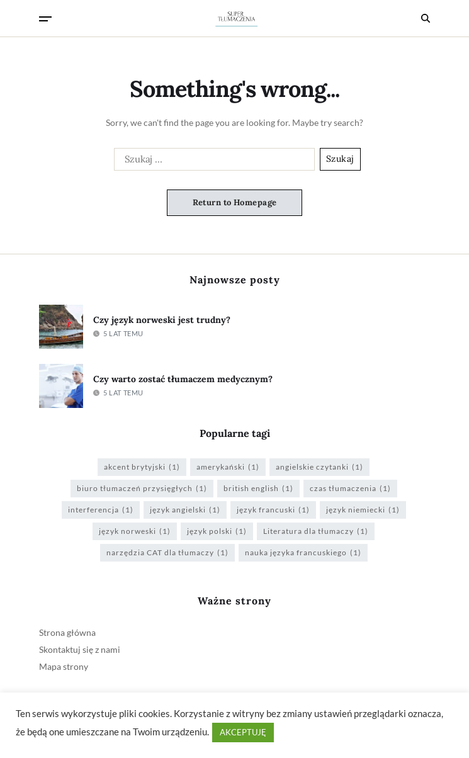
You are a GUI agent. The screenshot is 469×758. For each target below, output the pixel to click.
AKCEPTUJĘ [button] (243, 732)
